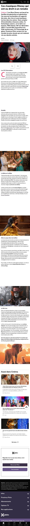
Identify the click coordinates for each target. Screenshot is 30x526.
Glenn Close (25, 86)
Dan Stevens (20, 192)
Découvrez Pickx (15, 464)
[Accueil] (3, 524)
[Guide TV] (14, 524)
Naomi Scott (9, 127)
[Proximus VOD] (20, 524)
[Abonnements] (26, 524)
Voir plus (15, 442)
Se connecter (15, 469)
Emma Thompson (5, 195)
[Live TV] (9, 524)
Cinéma (3, 12)
